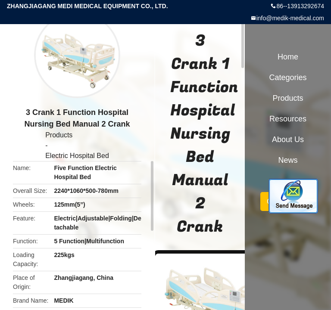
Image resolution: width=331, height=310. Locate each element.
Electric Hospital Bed (77, 155)
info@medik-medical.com (290, 18)
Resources (287, 119)
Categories (287, 77)
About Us (288, 139)
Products (58, 135)
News (287, 160)
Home (288, 57)
